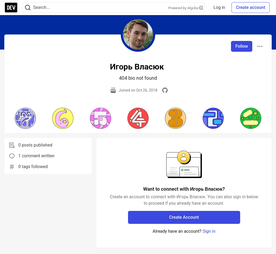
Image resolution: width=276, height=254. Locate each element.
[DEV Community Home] (11, 7)
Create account (250, 7)
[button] (25, 118)
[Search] (27, 8)
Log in (219, 7)
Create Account (184, 217)
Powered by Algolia (185, 8)
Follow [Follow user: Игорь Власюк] (241, 46)
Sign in (208, 231)
